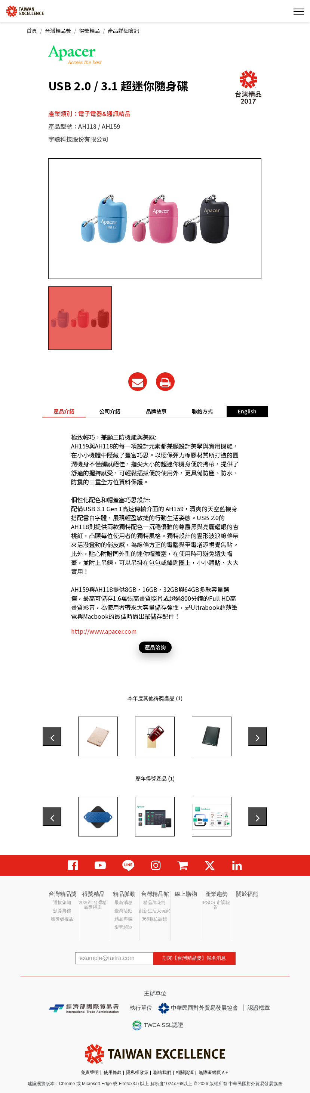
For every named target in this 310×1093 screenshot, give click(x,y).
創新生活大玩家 (154, 911)
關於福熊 (247, 894)
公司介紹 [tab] (109, 411)
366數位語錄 (154, 919)
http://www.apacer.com (104, 631)
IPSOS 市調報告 (216, 904)
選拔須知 (62, 902)
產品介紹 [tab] (63, 411)
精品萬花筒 (154, 902)
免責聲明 (90, 1072)
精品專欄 (123, 919)
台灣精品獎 (58, 30)
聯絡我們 (162, 1072)
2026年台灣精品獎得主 (93, 904)
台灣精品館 (155, 894)
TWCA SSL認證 (157, 1025)
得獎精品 (89, 30)
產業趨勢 (216, 894)
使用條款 (113, 1072)
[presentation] (52, 736)
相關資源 (185, 1072)
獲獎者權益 (62, 919)
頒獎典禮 (62, 911)
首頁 (32, 30)
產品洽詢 (155, 647)
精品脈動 (124, 894)
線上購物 (186, 894)
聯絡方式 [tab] (202, 411)
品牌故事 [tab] (156, 411)
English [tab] (247, 411)
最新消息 (123, 902)
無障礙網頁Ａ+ (213, 1072)
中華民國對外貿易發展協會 (198, 1008)
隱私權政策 (137, 1072)
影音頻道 (123, 927)
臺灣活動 (123, 911)
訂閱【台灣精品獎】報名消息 (194, 958)
